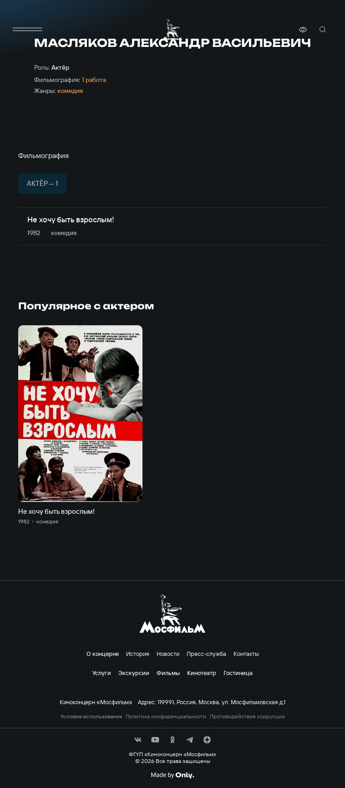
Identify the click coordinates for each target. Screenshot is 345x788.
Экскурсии (133, 672)
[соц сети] (138, 740)
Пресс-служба (206, 653)
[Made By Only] (172, 775)
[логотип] (172, 29)
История (137, 653)
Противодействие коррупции (247, 716)
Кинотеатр (201, 672)
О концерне (102, 653)
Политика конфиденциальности (166, 716)
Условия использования (91, 716)
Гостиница (238, 672)
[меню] (27, 29)
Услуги (101, 672)
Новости (168, 653)
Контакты (246, 653)
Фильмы (168, 672)
